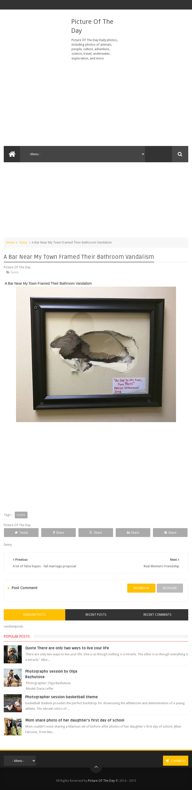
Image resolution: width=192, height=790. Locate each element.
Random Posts (34, 614)
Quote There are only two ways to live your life (67, 648)
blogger (170, 588)
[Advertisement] (96, 103)
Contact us (176, 760)
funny (23, 242)
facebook (141, 588)
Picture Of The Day (101, 780)
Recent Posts (96, 614)
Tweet (21, 532)
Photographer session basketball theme (61, 697)
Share (58, 532)
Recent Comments (158, 614)
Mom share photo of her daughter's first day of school (74, 720)
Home (10, 242)
